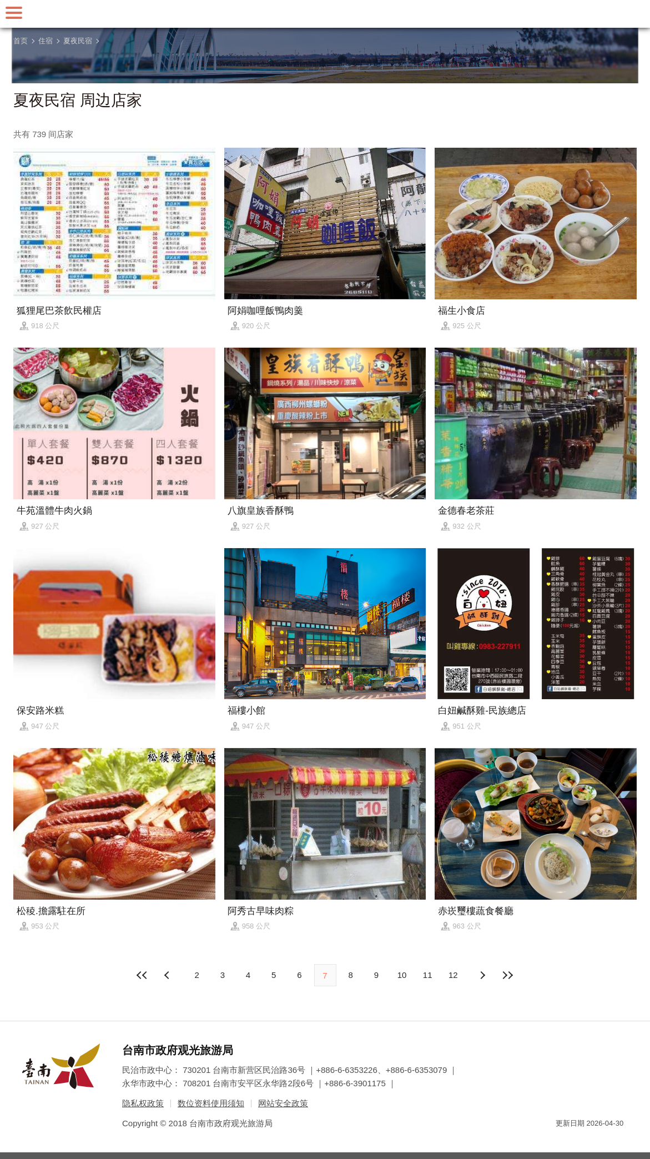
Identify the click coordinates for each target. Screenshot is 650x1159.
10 (402, 975)
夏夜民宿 (77, 41)
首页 (20, 41)
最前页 (142, 975)
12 (453, 975)
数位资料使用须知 (211, 1103)
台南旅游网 (325, 14)
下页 (168, 975)
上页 (482, 975)
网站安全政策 (283, 1103)
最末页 (508, 975)
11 (427, 975)
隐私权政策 (143, 1103)
